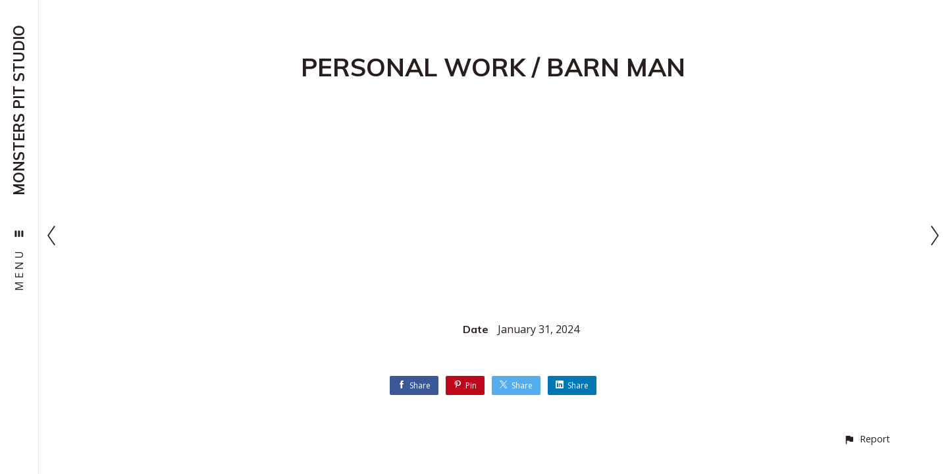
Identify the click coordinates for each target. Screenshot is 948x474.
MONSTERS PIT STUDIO (19, 110)
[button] (866, 438)
